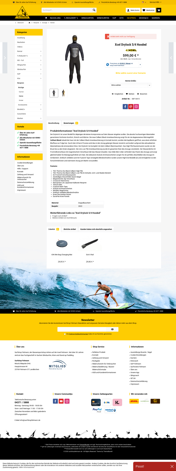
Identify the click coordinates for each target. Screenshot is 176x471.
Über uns (20, 166)
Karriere (134, 358)
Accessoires (22, 105)
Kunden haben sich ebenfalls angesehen (96, 229)
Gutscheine (21, 114)
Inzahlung (21, 38)
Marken (20, 118)
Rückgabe (96, 361)
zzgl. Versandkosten (134, 59)
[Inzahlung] (55, 18)
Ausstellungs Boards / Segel (141, 352)
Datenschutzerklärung (25, 182)
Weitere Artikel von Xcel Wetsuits (63, 218)
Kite (18, 78)
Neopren (20, 83)
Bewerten (142, 94)
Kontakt (20, 172)
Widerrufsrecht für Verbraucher (24, 178)
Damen (21, 92)
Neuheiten (21, 42)
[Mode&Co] (143, 18)
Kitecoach (134, 361)
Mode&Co (21, 109)
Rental (19, 51)
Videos (19, 47)
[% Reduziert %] (71, 18)
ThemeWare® (107, 451)
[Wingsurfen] (87, 18)
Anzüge (21, 87)
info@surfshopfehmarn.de (30, 420)
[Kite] (121, 18)
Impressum (21, 190)
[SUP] (114, 18)
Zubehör (53, 229)
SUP (18, 74)
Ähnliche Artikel (70, 229)
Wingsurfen (21, 65)
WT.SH (133, 378)
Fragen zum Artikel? (58, 216)
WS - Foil (20, 60)
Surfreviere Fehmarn (138, 367)
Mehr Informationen (26, 467)
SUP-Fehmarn (136, 364)
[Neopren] (131, 18)
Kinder (21, 100)
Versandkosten (85, 444)
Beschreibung (53, 123)
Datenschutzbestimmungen (78, 334)
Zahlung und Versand (25, 174)
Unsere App (135, 372)
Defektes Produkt (98, 352)
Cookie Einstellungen (25, 163)
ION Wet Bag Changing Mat (61, 255)
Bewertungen (71, 123)
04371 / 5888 (22, 402)
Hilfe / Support (22, 169)
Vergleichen (117, 94)
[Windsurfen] (103, 18)
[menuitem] (154, 2)
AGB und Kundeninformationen (25, 186)
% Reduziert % (22, 56)
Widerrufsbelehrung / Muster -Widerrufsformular (103, 368)
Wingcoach (135, 375)
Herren (21, 96)
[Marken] (155, 18)
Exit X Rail (90, 255)
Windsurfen (21, 69)
